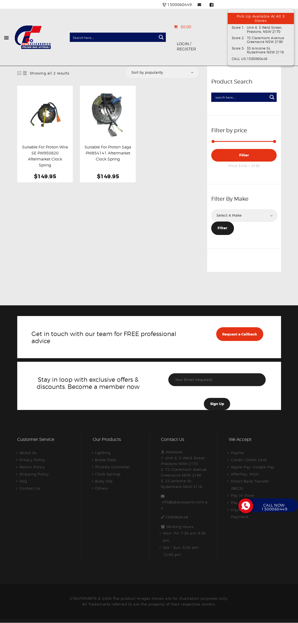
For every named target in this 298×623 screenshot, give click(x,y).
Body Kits (104, 481)
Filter (244, 155)
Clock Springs (108, 474)
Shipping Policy (34, 474)
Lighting (102, 452)
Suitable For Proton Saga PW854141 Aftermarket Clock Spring (108, 153)
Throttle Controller (112, 467)
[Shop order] (161, 72)
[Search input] (113, 37)
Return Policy (32, 467)
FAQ (23, 481)
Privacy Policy (32, 460)
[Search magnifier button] (161, 37)
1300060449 (176, 517)
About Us (28, 452)
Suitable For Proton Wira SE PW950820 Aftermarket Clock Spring (45, 156)
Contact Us (29, 488)
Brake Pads (105, 460)
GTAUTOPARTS (83, 598)
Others (101, 488)
